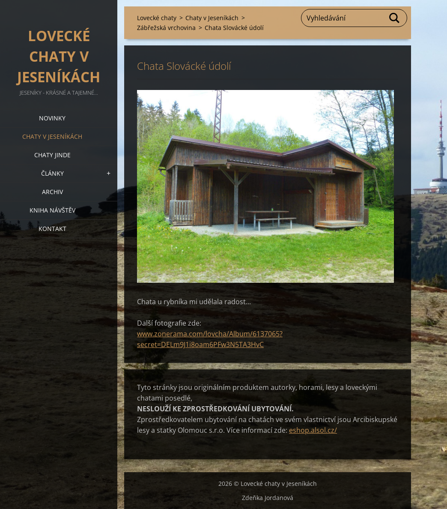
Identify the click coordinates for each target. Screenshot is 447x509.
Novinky (52, 118)
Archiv (52, 192)
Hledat (394, 18)
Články (52, 173)
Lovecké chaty (156, 18)
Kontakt (52, 229)
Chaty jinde (52, 155)
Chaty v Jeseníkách (52, 136)
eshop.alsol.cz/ (313, 430)
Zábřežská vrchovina (166, 28)
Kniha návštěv (52, 210)
